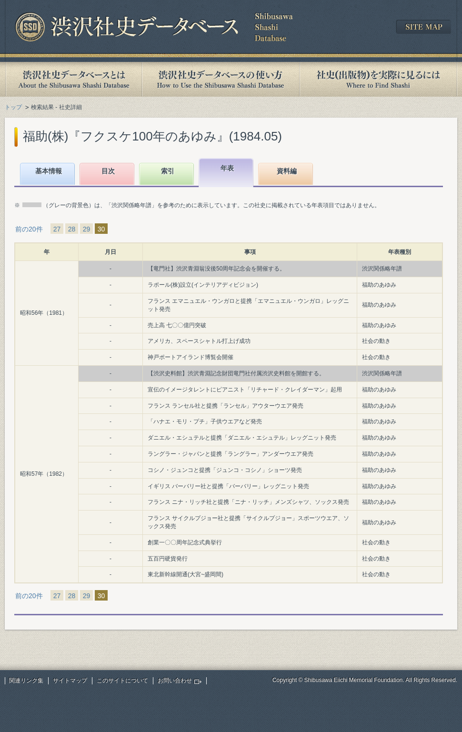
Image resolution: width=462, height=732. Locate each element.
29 (86, 229)
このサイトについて (122, 680)
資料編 (287, 171)
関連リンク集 (26, 680)
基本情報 (48, 171)
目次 (108, 171)
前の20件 (29, 229)
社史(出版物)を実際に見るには (378, 79)
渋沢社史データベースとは (73, 79)
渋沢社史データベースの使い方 (220, 79)
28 (72, 229)
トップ (13, 107)
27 (57, 229)
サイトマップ (70, 680)
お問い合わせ (175, 680)
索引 (167, 171)
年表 (227, 168)
